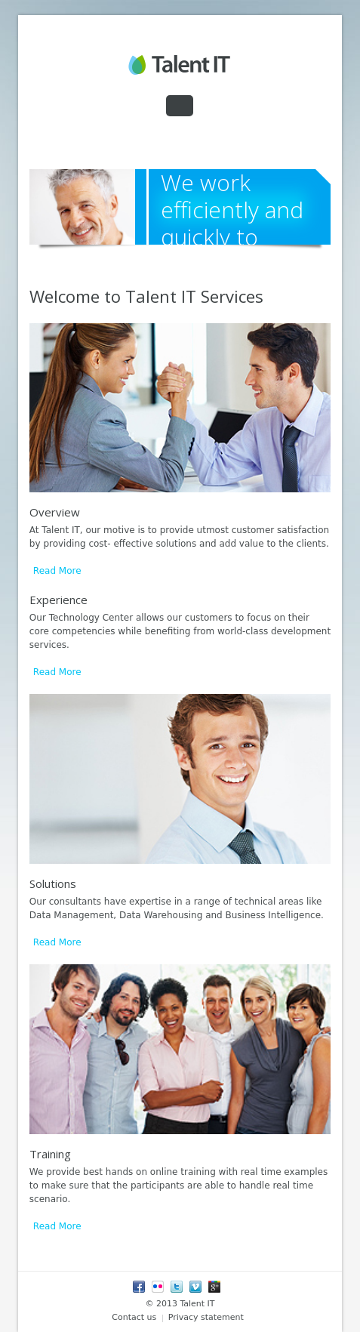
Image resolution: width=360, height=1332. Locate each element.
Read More (57, 571)
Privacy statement (206, 1317)
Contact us (134, 1317)
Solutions (52, 883)
